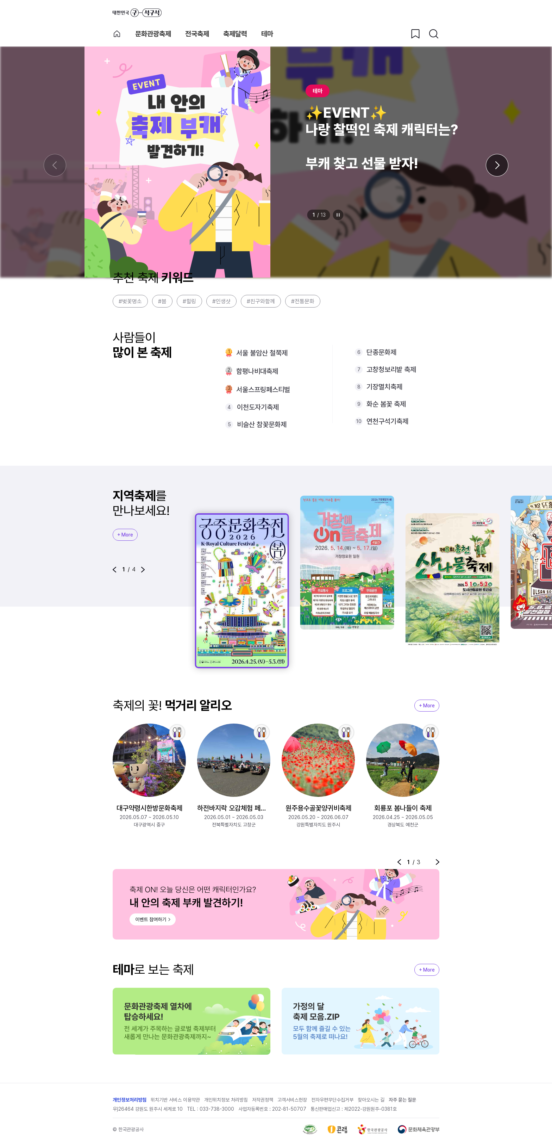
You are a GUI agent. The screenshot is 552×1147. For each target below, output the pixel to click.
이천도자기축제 (258, 407)
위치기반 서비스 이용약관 (175, 1102)
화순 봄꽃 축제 (386, 404)
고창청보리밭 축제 (391, 369)
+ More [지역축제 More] (125, 535)
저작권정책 (262, 1102)
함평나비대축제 (257, 371)
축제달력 (235, 34)
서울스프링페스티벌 (263, 389)
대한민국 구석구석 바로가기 (137, 12)
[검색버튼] (433, 33)
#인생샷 (221, 301)
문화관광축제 (153, 34)
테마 (267, 34)
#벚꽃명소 (130, 301)
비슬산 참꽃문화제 (262, 424)
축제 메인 (117, 34)
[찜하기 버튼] (415, 33)
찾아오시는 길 (371, 1102)
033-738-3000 (217, 1111)
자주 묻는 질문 (402, 1102)
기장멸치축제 (384, 387)
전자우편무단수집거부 (332, 1102)
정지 (338, 215)
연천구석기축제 (387, 421)
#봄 (162, 301)
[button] (114, 569)
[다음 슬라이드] (497, 165)
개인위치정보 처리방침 (226, 1102)
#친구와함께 (261, 301)
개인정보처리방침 (129, 1102)
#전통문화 (302, 301)
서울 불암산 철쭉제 (262, 353)
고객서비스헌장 (292, 1102)
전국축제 (197, 34)
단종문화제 (381, 352)
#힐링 (189, 301)
